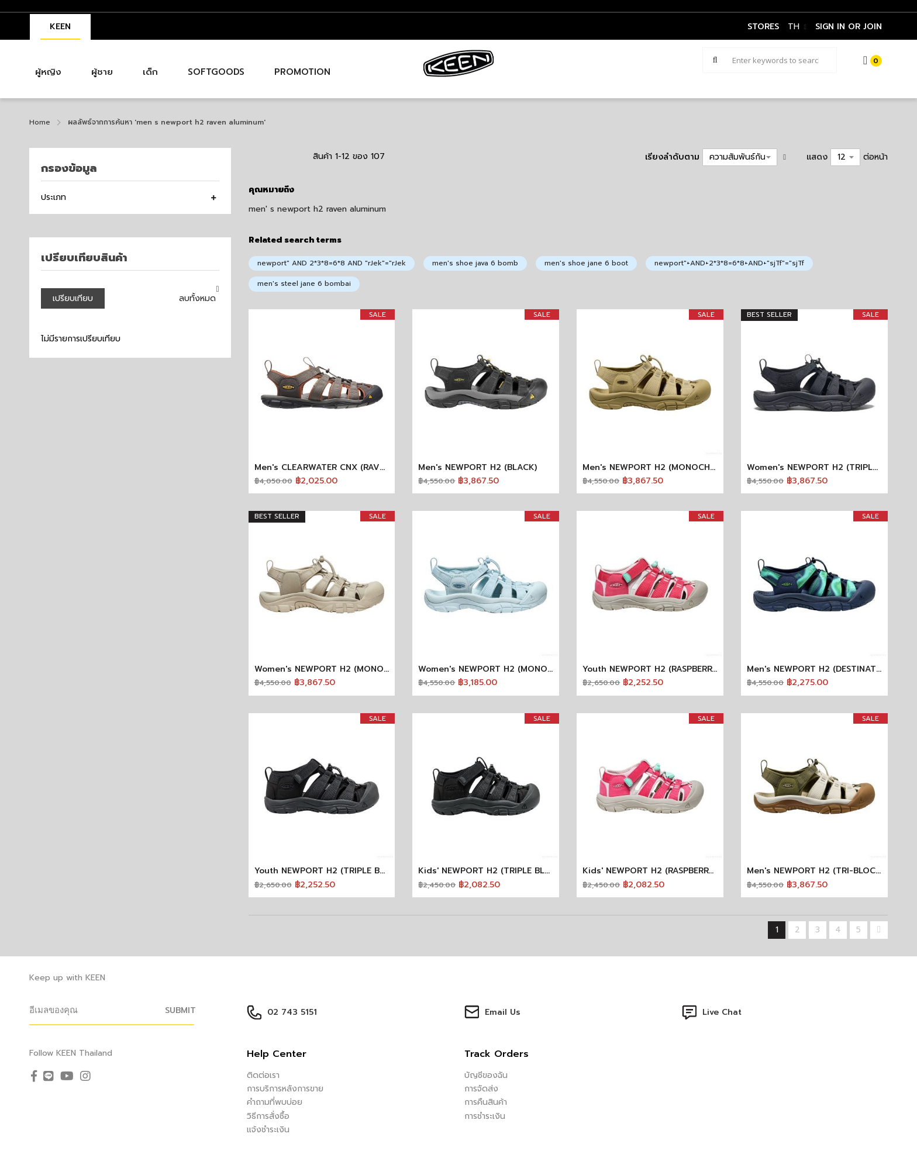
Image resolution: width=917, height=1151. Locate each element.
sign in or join (848, 26)
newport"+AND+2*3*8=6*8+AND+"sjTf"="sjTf (729, 263)
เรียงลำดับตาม (672, 157)
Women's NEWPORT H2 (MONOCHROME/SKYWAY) (521, 669)
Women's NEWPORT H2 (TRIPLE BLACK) (828, 467)
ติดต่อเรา (263, 1075)
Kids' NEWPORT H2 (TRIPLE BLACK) (491, 871)
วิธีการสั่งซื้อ (268, 1116)
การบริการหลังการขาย (285, 1089)
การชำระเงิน (484, 1116)
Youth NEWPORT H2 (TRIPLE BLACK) (329, 871)
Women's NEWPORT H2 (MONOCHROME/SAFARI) (354, 669)
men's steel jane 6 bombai (304, 283)
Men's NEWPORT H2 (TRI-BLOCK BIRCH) (829, 871)
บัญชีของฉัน (486, 1075)
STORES (763, 26)
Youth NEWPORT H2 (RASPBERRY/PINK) (662, 669)
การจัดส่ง (481, 1089)
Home (39, 122)
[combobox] (769, 60)
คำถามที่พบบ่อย (274, 1102)
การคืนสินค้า (485, 1102)
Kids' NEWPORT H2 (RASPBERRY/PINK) (661, 871)
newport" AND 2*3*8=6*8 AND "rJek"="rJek (331, 263)
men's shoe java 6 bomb (475, 263)
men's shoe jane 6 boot (586, 263)
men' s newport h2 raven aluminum (317, 209)
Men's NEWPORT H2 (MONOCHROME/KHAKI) (674, 467)
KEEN (60, 26)
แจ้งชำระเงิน (268, 1130)
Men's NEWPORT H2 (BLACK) (477, 467)
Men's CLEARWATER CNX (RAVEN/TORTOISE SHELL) (360, 467)
